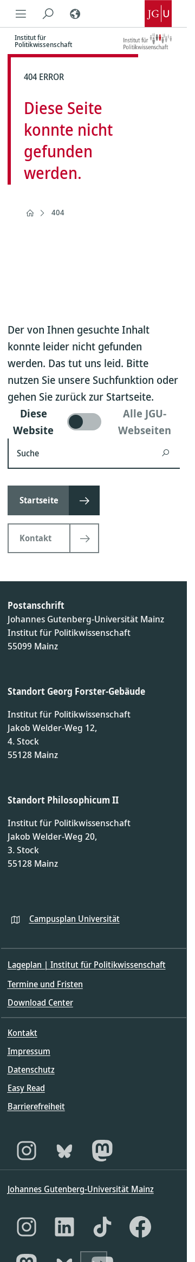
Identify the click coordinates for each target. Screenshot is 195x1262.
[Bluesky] (64, 1150)
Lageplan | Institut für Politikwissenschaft (87, 965)
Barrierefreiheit (36, 1106)
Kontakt (22, 1033)
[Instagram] (26, 1150)
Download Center (40, 1002)
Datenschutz (31, 1069)
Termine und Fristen (45, 984)
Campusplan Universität (74, 919)
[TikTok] (102, 1227)
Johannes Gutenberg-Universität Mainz (81, 1189)
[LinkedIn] (64, 1227)
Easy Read (26, 1088)
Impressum (29, 1051)
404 (57, 212)
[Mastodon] (102, 1150)
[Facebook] (140, 1227)
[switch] (94, 422)
